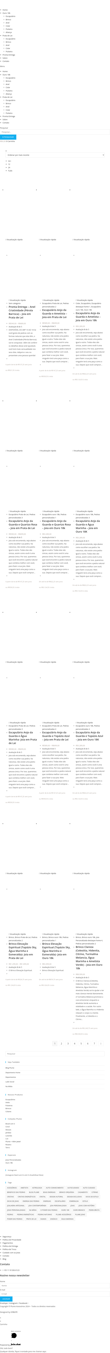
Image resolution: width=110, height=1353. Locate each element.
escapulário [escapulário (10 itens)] (60, 1201)
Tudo (10, 170)
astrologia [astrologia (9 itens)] (37, 1188)
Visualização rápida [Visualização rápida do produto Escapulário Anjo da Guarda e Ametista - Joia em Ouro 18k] (81, 239)
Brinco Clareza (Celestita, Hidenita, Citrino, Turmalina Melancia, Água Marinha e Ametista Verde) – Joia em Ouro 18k (89, 957)
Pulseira (9, 29)
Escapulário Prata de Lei (52, 303)
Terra (7, 1147)
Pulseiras (8, 1105)
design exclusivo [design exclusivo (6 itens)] (74, 1197)
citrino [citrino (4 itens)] (95, 1192)
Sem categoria (15, 303)
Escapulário (10, 16)
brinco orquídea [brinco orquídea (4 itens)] (66, 1192)
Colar (8, 26)
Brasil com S (10, 1124)
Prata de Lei (7, 35)
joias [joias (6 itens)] (72, 1206)
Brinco (8, 19)
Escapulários (10, 1099)
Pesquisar (4, 128)
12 (9, 164)
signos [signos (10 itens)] (43, 1219)
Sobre (5, 58)
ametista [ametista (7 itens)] (24, 1188)
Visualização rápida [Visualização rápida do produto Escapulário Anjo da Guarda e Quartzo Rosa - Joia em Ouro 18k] (47, 450)
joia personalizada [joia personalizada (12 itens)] (58, 1206)
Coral (7, 1126)
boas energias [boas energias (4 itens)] (49, 1192)
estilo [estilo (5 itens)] (85, 1201)
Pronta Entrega (9, 55)
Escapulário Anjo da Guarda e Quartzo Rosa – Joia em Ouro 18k (56, 524)
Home (5, 10)
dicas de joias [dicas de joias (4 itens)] (13, 1201)
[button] (55, 66)
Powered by (10, 1345)
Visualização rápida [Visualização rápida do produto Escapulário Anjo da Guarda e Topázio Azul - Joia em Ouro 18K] (81, 662)
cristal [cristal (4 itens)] (43, 1197)
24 (9, 167)
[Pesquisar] (8, 137)
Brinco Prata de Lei (23, 937)
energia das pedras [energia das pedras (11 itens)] (31, 1201)
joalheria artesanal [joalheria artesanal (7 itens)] (15, 1206)
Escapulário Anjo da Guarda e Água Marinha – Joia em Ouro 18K (88, 526)
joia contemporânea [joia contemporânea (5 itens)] (37, 1206)
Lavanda (8, 1136)
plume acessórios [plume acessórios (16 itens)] (63, 1214)
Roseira (8, 1144)
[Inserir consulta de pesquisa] (55, 1053)
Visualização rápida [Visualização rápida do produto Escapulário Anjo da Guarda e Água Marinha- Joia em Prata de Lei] (14, 662)
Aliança (9, 32)
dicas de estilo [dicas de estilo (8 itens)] (92, 1197)
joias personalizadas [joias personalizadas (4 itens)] (16, 1210)
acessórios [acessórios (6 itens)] (12, 1188)
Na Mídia (8, 1086)
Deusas (8, 1130)
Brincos (8, 1108)
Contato (6, 61)
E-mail (2, 1290)
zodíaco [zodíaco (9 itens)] (53, 1219)
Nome (2, 1281)
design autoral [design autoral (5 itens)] (56, 1197)
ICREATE (14, 1312)
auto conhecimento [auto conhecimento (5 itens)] (54, 1188)
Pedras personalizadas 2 (86, 943)
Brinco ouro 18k (55, 937)
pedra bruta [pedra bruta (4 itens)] (94, 1210)
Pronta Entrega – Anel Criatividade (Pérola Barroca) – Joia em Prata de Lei (22, 312)
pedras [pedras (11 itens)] (10, 1214)
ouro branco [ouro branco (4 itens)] (79, 1210)
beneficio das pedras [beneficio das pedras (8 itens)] (16, 1192)
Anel (7, 23)
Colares (8, 1111)
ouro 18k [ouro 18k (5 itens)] (65, 1210)
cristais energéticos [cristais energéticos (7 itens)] (27, 1197)
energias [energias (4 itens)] (47, 1201)
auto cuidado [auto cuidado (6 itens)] (89, 1188)
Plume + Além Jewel (13, 1141)
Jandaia (8, 1132)
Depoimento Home (12, 1072)
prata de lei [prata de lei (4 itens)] (31, 1219)
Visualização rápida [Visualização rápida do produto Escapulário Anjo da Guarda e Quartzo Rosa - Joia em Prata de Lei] (14, 450)
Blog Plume (9, 1068)
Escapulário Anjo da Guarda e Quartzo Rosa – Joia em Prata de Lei (23, 524)
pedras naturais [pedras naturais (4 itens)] (45, 1214)
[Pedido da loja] (55, 154)
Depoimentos (10, 1077)
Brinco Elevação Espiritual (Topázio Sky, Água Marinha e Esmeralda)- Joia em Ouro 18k (56, 951)
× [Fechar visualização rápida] (0, 1318)
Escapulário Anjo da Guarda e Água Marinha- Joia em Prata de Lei (23, 738)
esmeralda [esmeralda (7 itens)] (74, 1201)
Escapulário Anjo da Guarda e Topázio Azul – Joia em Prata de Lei (56, 736)
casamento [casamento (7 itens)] (83, 1192)
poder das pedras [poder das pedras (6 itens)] (14, 1219)
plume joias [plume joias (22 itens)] (80, 1214)
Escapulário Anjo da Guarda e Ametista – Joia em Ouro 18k (88, 316)
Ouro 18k (6, 13)
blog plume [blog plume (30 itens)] (34, 1192)
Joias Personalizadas (13, 1160)
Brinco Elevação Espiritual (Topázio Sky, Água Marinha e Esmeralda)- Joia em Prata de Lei (23, 951)
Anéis (7, 1102)
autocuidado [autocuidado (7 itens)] (73, 1188)
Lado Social (9, 1082)
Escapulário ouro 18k (51, 514)
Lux (6, 1138)
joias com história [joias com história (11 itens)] (86, 1206)
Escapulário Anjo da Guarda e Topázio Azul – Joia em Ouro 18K (89, 736)
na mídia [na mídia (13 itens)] (33, 1210)
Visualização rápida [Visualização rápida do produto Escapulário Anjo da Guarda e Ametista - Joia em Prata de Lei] (47, 239)
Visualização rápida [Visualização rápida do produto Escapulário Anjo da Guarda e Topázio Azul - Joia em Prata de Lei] (47, 662)
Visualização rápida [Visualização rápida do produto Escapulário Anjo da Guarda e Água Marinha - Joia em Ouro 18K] (81, 450)
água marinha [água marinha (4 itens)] (67, 1219)
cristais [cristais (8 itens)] (10, 1197)
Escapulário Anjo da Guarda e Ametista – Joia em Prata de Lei (54, 313)
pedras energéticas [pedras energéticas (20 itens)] (25, 1214)
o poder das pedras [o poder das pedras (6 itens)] (49, 1210)
